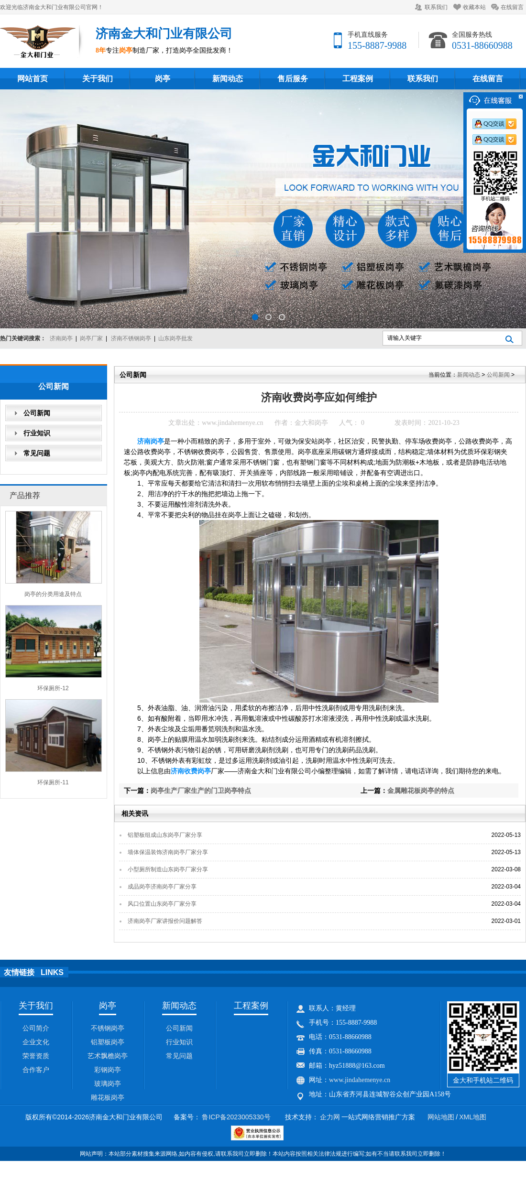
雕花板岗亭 (107, 1097)
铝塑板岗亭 (107, 1042)
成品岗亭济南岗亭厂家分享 (162, 886)
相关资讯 (134, 813)
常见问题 (36, 453)
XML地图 (472, 1117)
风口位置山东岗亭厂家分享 (162, 903)
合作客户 (35, 1069)
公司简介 (35, 1028)
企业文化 (35, 1042)
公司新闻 (36, 413)
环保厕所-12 (52, 688)
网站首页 (32, 79)
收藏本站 (474, 7)
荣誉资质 (35, 1056)
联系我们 (436, 7)
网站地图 (440, 1117)
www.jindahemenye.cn (232, 422)
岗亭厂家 (91, 338)
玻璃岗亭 (107, 1083)
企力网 (330, 1117)
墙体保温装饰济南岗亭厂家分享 (168, 852)
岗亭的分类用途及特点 (53, 594)
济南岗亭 (61, 338)
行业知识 (36, 433)
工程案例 (357, 79)
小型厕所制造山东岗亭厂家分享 (168, 869)
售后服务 (292, 79)
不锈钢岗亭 (107, 1028)
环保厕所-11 (52, 782)
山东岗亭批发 (175, 338)
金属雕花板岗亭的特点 (420, 790)
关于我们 (97, 79)
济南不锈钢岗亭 (131, 338)
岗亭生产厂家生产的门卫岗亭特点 (201, 790)
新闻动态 (227, 79)
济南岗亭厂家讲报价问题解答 (165, 921)
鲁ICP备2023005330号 (236, 1117)
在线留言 (512, 7)
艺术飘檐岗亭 (108, 1056)
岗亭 (162, 79)
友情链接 (19, 972)
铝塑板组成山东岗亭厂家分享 (165, 835)
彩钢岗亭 (107, 1069)
